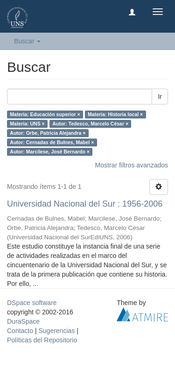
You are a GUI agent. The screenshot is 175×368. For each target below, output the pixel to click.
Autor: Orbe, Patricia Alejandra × (47, 133)
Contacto (20, 330)
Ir (160, 96)
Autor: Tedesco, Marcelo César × (90, 123)
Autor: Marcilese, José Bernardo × (50, 151)
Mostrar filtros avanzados (131, 165)
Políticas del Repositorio (42, 340)
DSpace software (32, 302)
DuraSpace (23, 321)
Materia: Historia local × (115, 114)
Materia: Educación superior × (45, 114)
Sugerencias (56, 330)
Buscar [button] (27, 41)
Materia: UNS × (27, 123)
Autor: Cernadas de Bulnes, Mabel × (52, 142)
